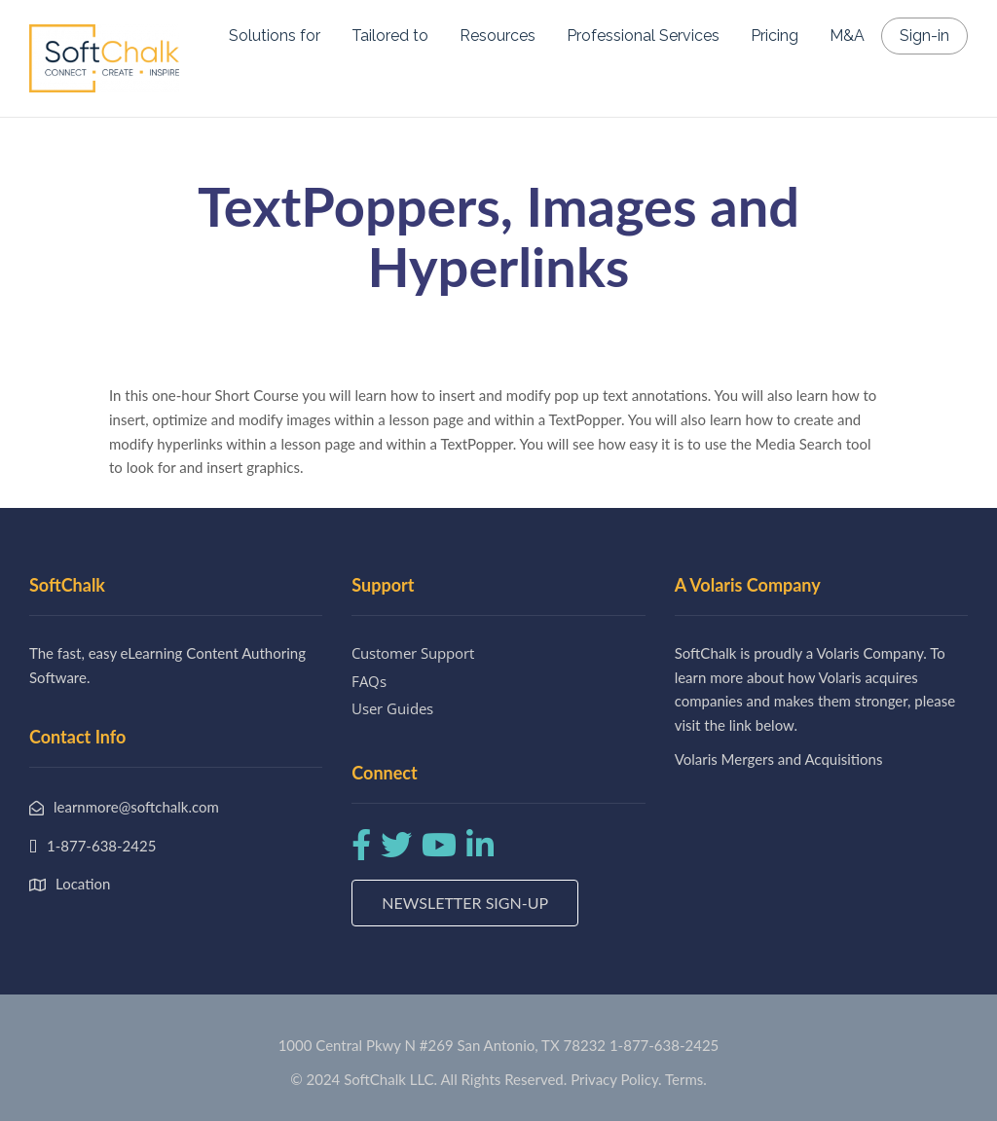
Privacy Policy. (616, 1079)
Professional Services (643, 35)
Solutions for (274, 35)
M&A (847, 35)
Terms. (686, 1079)
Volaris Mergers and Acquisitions (779, 759)
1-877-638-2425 (664, 1045)
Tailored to (389, 35)
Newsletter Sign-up (465, 902)
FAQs (369, 681)
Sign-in (924, 35)
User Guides (392, 708)
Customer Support (412, 653)
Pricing (774, 35)
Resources (497, 35)
